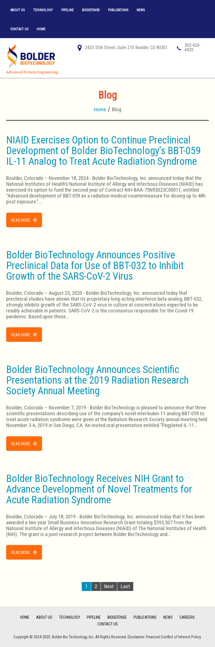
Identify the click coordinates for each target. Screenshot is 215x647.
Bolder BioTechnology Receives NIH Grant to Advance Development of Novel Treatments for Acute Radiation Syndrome (99, 489)
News (141, 10)
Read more (20, 220)
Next (109, 586)
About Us (17, 10)
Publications (118, 10)
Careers (187, 617)
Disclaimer (136, 637)
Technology (43, 10)
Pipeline (67, 10)
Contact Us (19, 29)
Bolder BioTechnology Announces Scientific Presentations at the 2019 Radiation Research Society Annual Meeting (97, 380)
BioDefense (91, 10)
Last (125, 586)
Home (41, 29)
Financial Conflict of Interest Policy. (174, 637)
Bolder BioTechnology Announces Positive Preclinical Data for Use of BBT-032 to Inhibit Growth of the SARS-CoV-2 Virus (95, 265)
